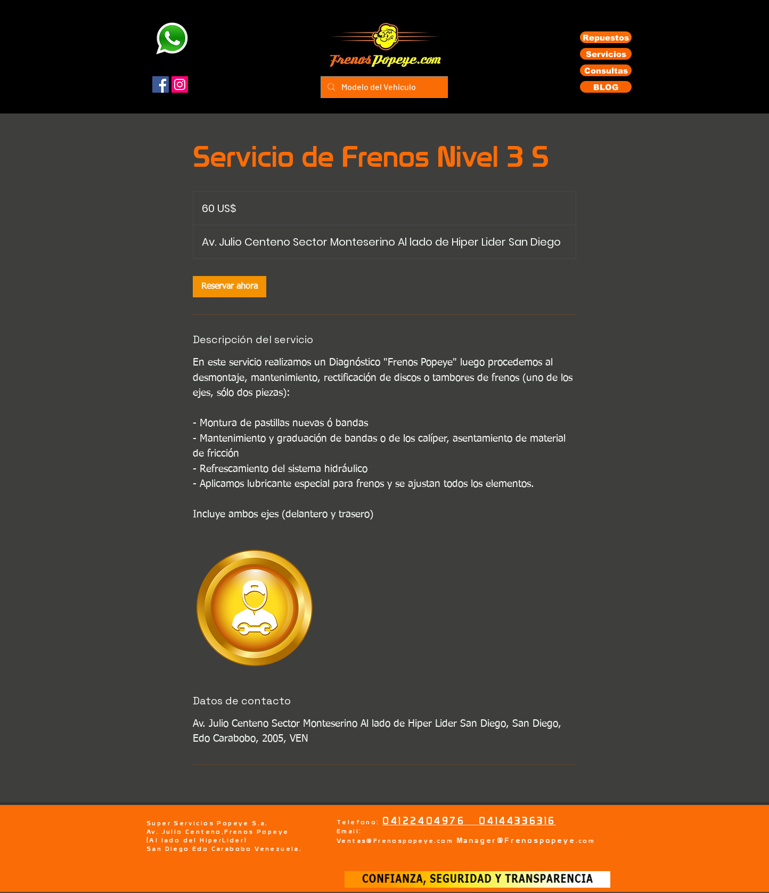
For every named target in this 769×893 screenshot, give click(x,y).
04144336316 (517, 820)
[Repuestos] (606, 37)
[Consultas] (606, 70)
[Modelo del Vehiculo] (383, 87)
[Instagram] (179, 84)
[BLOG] (606, 87)
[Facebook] (160, 84)
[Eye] (171, 38)
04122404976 (430, 820)
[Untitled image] (254, 608)
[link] (229, 286)
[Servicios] (606, 54)
